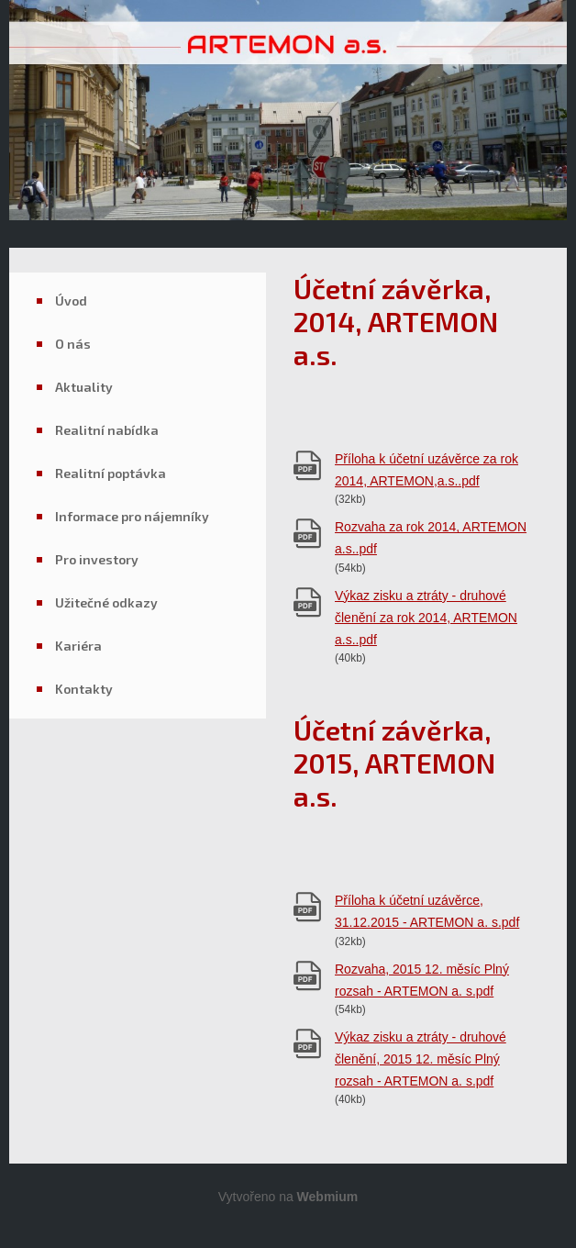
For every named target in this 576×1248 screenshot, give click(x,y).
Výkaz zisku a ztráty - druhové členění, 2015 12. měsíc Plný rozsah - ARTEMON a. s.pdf (420, 1059)
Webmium (328, 1196)
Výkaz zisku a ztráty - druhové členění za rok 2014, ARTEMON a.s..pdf (426, 617)
